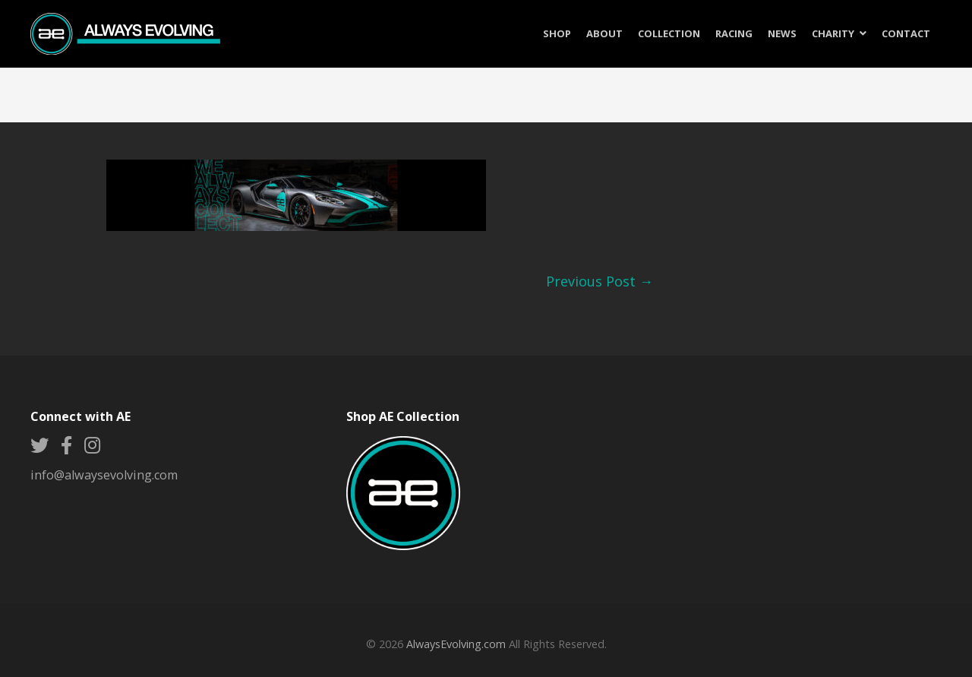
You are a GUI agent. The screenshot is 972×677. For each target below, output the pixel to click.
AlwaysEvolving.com (456, 644)
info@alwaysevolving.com (104, 475)
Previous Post (599, 281)
